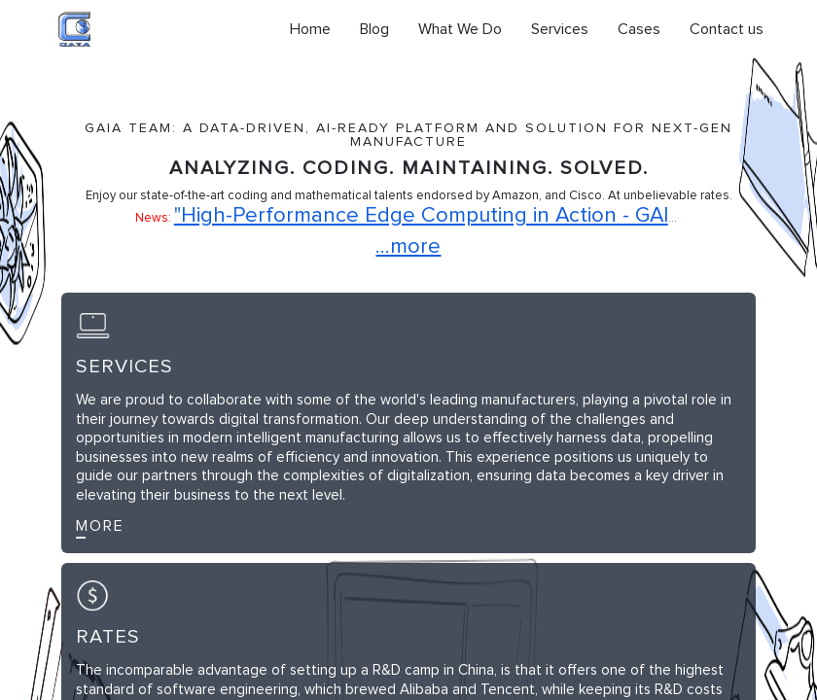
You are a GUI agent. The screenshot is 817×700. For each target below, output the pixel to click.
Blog (374, 29)
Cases (639, 29)
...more (408, 247)
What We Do (460, 29)
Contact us (727, 29)
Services (559, 29)
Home (310, 29)
